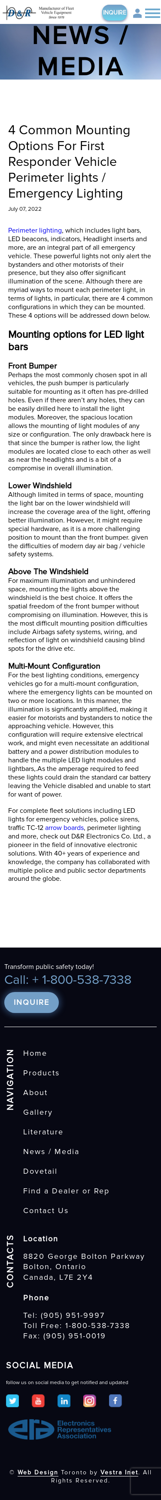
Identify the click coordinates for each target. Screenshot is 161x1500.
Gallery (38, 1112)
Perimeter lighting (35, 230)
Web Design (38, 1472)
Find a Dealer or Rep (66, 1191)
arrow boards (64, 828)
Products (41, 1073)
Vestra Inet (119, 1472)
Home (35, 1053)
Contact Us (46, 1210)
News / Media (51, 1151)
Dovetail (40, 1171)
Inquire (114, 12)
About (35, 1092)
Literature (43, 1132)
